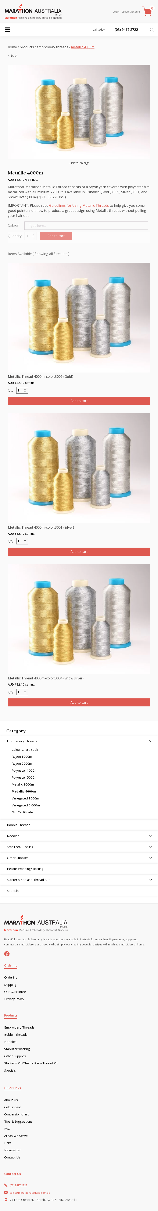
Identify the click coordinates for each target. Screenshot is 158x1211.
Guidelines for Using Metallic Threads (79, 205)
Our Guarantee (15, 992)
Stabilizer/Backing (17, 1049)
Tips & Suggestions (18, 1121)
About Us (11, 1100)
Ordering (10, 977)
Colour (13, 225)
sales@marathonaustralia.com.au (30, 1193)
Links (7, 1143)
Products (27, 47)
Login (116, 12)
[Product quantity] (22, 390)
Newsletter (12, 1150)
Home (12, 47)
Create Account (131, 12)
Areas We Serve (16, 1136)
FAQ (7, 1129)
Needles (10, 1042)
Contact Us (12, 1157)
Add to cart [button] (79, 400)
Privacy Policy (14, 999)
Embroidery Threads (52, 47)
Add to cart (56, 236)
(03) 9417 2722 (18, 1185)
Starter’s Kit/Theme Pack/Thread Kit (31, 1063)
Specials (10, 1070)
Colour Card (12, 1107)
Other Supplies (15, 1056)
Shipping (10, 985)
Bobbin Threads (16, 1035)
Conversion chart (16, 1114)
